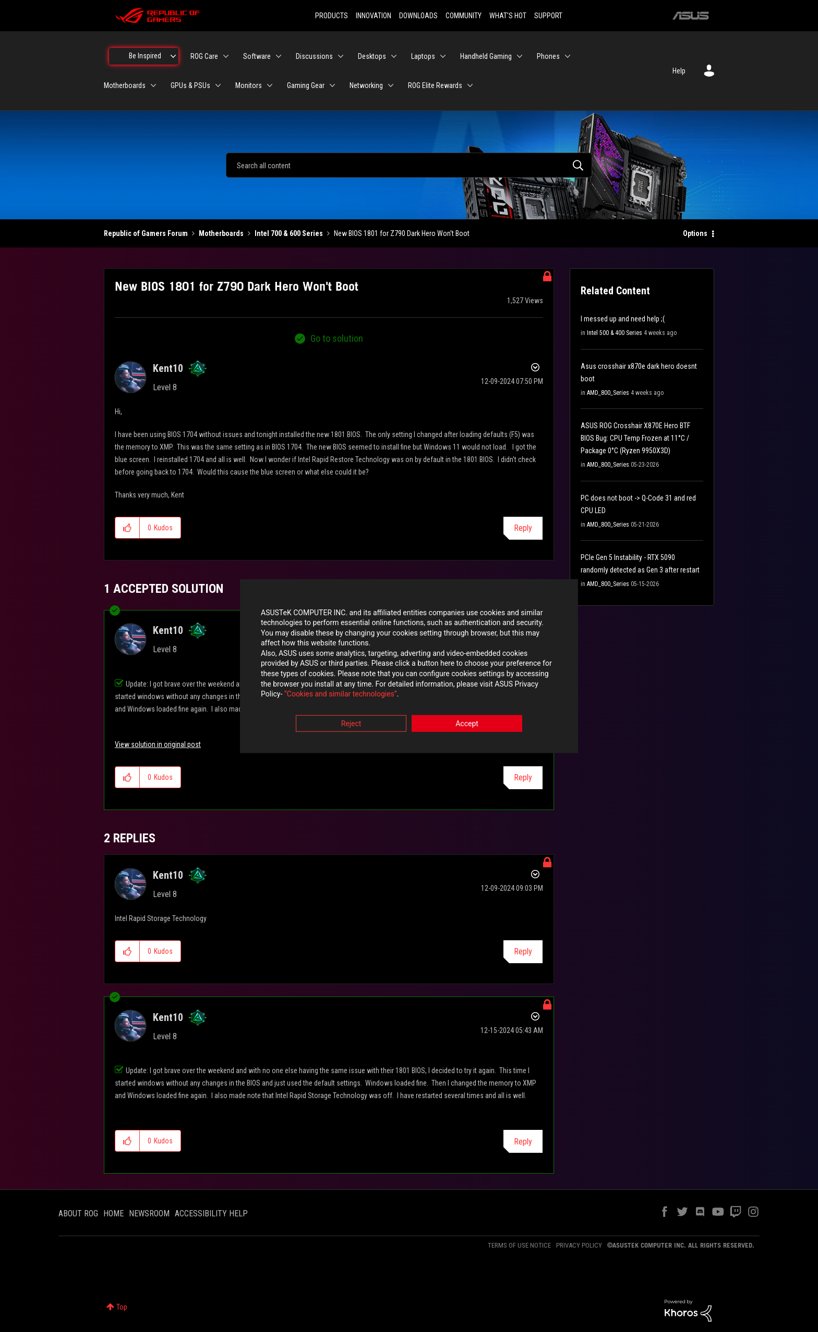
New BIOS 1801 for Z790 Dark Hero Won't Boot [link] (402, 233)
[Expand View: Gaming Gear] (332, 85)
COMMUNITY (464, 15)
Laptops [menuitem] (423, 56)
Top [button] (121, 1307)
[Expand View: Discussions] (340, 56)
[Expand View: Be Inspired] (173, 56)
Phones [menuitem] (548, 56)
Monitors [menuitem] (248, 85)
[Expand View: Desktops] (394, 56)
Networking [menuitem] (366, 85)
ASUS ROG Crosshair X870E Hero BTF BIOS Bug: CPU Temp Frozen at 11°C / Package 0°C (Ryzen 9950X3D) (635, 438)
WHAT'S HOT (507, 15)
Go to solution (336, 338)
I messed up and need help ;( (623, 319)
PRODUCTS (331, 15)
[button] (127, 527)
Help (678, 71)
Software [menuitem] (257, 56)
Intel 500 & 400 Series (614, 333)
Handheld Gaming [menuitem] (486, 56)
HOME (113, 1213)
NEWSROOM (149, 1213)
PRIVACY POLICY (579, 1245)
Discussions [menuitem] (314, 56)
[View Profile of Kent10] (168, 368)
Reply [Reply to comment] (523, 777)
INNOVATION (373, 15)
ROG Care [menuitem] (204, 56)
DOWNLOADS (418, 15)
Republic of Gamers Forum (146, 233)
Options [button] (695, 233)
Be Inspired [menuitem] (145, 56)
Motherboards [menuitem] (125, 85)
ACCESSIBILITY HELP (211, 1213)
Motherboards (221, 233)
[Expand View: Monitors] (269, 85)
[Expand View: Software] (278, 56)
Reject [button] (351, 723)
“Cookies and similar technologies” (340, 694)
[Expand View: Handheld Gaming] (519, 56)
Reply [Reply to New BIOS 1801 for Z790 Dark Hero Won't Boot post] (523, 528)
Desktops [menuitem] (372, 56)
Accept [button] (466, 723)
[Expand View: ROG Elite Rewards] (470, 85)
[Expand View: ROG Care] (226, 56)
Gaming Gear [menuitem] (305, 85)
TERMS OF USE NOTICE (519, 1245)
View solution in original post (158, 744)
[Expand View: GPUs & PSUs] (218, 85)
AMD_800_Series (608, 392)
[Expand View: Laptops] (443, 56)
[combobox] (409, 165)
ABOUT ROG (78, 1213)
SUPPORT (548, 15)
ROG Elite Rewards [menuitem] (435, 85)
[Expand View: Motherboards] (153, 85)
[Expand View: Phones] (567, 56)
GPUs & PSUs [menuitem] (190, 85)
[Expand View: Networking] (391, 85)
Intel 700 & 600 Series (289, 233)
